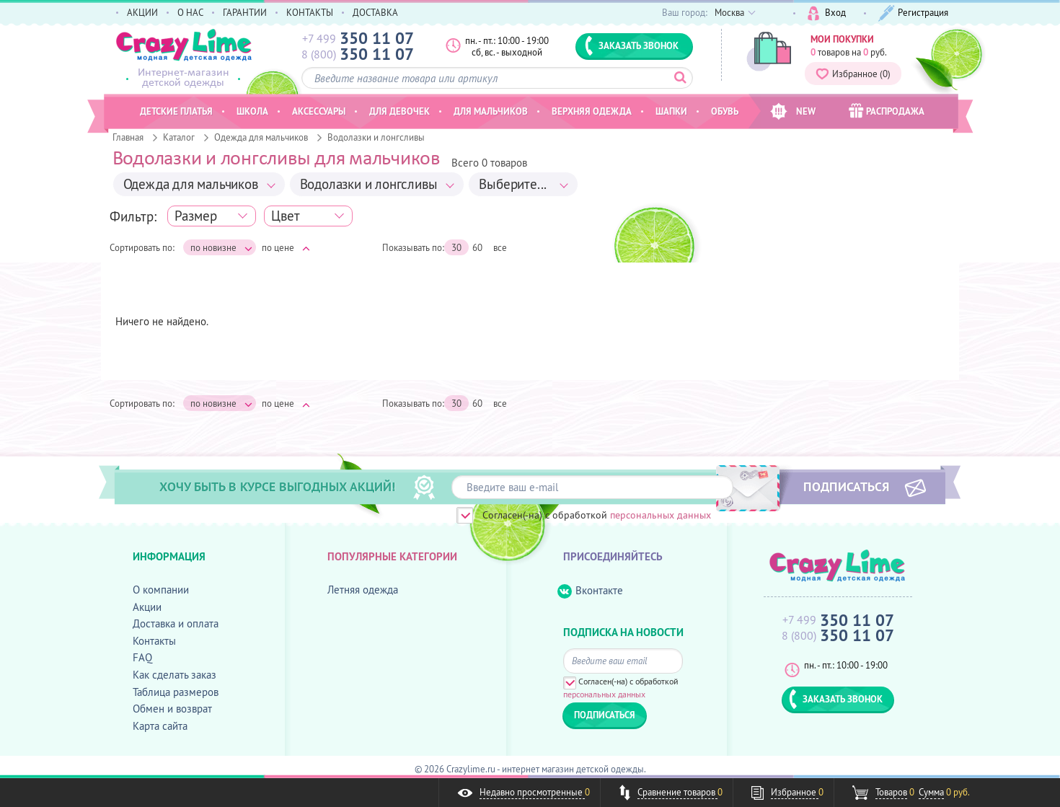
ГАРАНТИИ (245, 12)
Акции (147, 607)
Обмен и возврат (172, 708)
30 (456, 247)
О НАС (190, 12)
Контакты (154, 641)
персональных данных (660, 514)
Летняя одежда (362, 589)
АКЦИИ (142, 12)
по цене (286, 247)
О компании (161, 589)
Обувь (724, 111)
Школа (252, 111)
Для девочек (399, 111)
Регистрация (913, 13)
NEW (793, 111)
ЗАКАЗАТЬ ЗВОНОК (632, 45)
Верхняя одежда (592, 111)
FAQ (142, 657)
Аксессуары (318, 111)
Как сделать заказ (174, 675)
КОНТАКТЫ (309, 12)
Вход (827, 13)
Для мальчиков (491, 111)
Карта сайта (160, 726)
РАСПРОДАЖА (886, 110)
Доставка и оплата (175, 623)
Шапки (671, 111)
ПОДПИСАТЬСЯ (846, 486)
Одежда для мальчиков (261, 137)
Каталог (179, 137)
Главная (127, 137)
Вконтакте (590, 591)
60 (477, 247)
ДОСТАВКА (375, 12)
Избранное (853, 73)
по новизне (221, 248)
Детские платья (176, 111)
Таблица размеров (175, 692)
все (500, 247)
